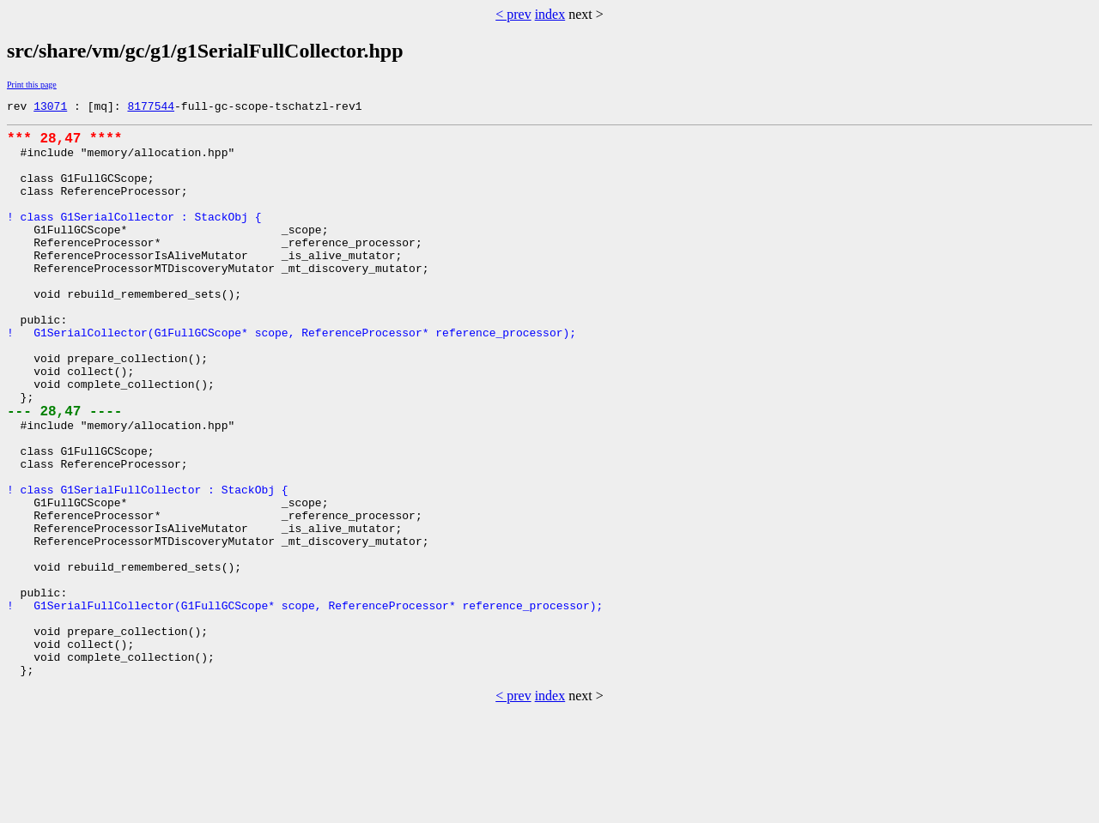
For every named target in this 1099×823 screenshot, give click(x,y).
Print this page (32, 84)
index (550, 14)
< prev (513, 14)
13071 (50, 108)
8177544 (150, 108)
